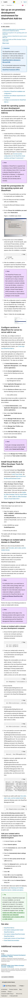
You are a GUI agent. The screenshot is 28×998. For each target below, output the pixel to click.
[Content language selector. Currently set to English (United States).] (8, 982)
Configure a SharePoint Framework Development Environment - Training (13, 956)
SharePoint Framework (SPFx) (11, 69)
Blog (20, 989)
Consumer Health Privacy (7, 993)
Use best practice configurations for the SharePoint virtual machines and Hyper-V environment (14, 156)
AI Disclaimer (4, 989)
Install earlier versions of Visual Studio (14, 938)
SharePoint (9, 5)
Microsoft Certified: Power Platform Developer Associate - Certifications (12, 966)
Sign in (25, 2)
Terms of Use (19, 993)
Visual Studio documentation (11, 940)
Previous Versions (13, 989)
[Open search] (21, 2)
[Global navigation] (1, 2)
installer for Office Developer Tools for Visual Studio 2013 (15, 494)
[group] (15, 681)
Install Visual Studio (17, 474)
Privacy (9, 991)
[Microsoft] (14, 2)
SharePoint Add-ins (9, 927)
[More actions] (25, 5)
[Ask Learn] (22, 5)
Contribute (3, 991)
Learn (2, 5)
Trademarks (4, 995)
